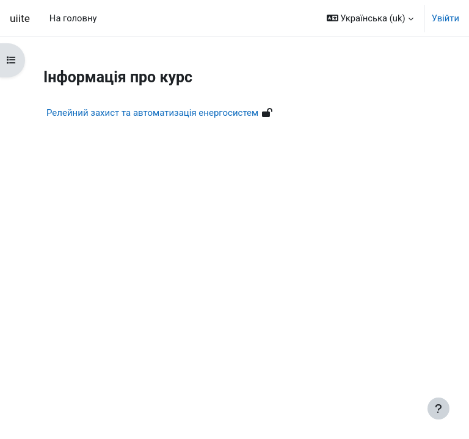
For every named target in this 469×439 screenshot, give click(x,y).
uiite (20, 18)
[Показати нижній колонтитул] (438, 408)
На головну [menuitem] (73, 18)
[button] (370, 18)
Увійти (445, 18)
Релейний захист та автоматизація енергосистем (152, 112)
